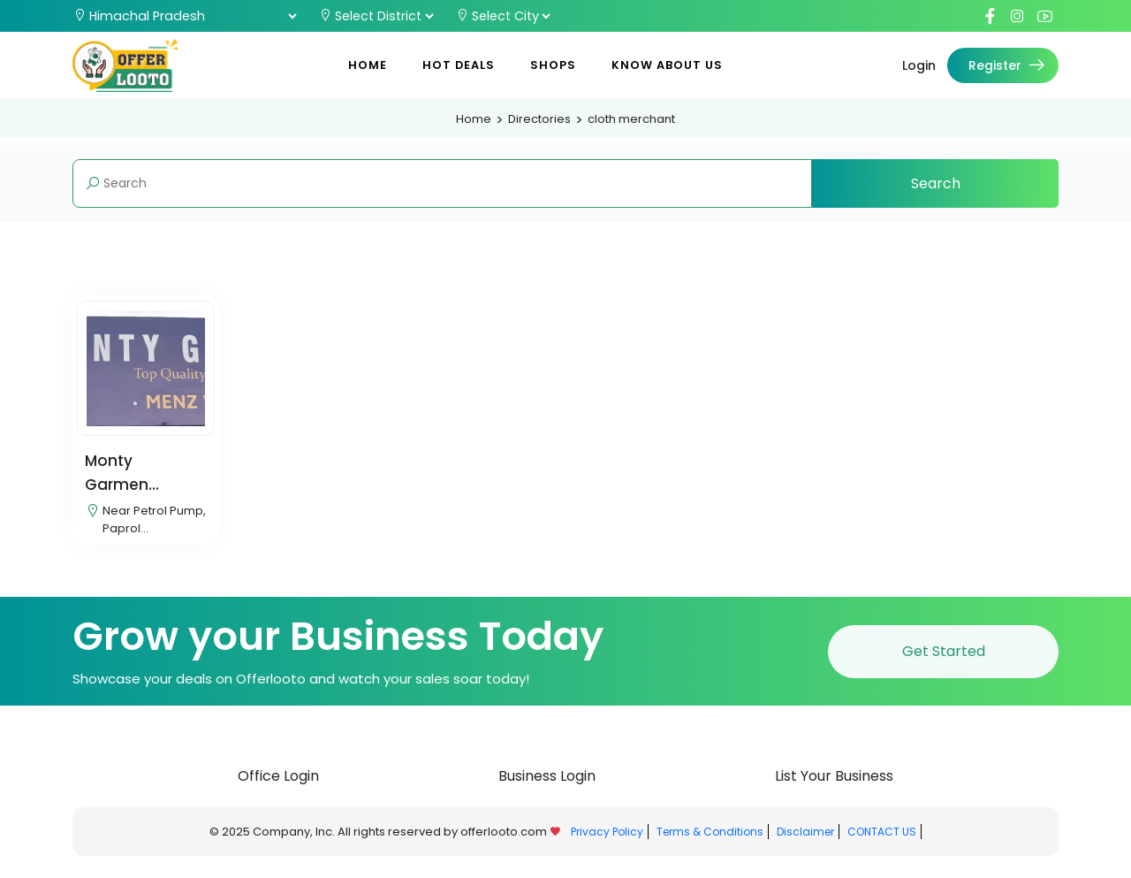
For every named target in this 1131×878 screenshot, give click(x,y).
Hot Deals (458, 65)
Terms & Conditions (710, 840)
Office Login (278, 785)
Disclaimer (805, 840)
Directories (539, 119)
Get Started (943, 660)
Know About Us (667, 65)
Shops (553, 65)
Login (919, 65)
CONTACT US (881, 840)
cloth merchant (631, 119)
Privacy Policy (607, 840)
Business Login (547, 785)
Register (1008, 65)
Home (367, 65)
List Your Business (834, 785)
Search (935, 183)
